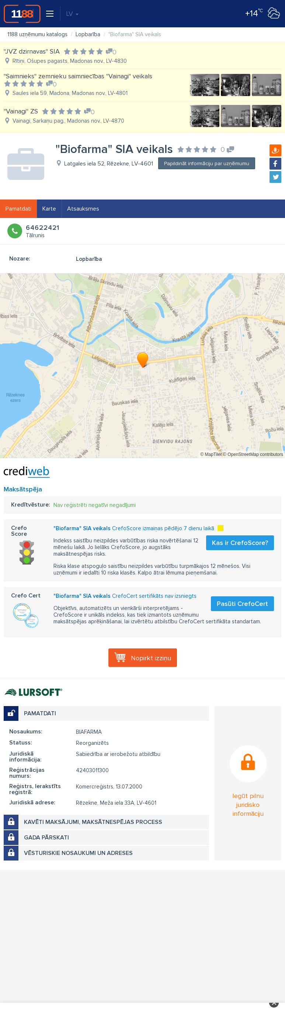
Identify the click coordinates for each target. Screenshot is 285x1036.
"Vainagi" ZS (21, 111)
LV (72, 14)
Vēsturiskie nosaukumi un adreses (78, 853)
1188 (22, 14)
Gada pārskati (46, 837)
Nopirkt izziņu (151, 658)
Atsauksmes (83, 208)
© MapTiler (211, 454)
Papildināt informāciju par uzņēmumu (206, 163)
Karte (49, 208)
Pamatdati (18, 208)
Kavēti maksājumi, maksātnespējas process (93, 822)
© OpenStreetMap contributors (253, 454)
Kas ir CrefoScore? (240, 543)
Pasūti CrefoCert (242, 604)
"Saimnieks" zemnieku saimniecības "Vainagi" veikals (78, 76)
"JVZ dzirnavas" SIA (32, 51)
